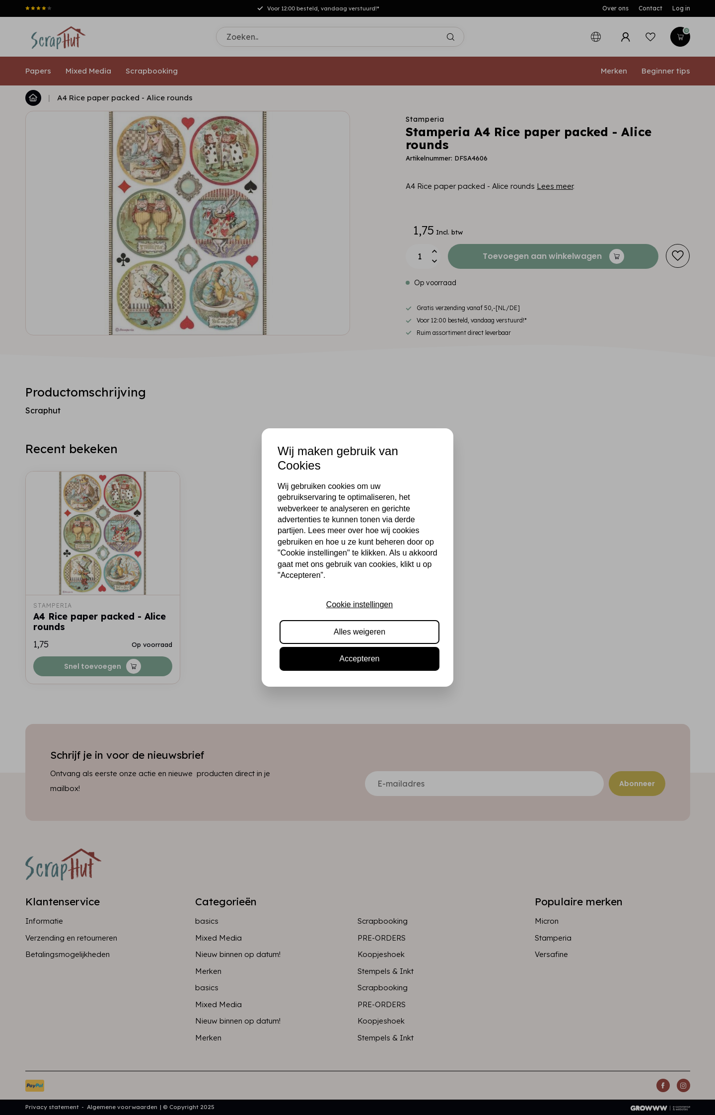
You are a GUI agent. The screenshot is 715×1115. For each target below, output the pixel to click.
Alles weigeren (359, 632)
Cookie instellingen (359, 604)
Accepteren (360, 658)
